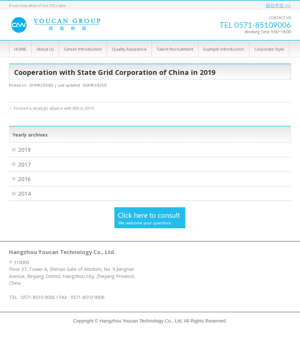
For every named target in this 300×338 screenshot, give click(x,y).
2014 (25, 193)
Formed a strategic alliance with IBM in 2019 (51, 108)
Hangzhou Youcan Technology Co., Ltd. (141, 320)
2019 (25, 149)
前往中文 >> (278, 5)
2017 (25, 164)
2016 (25, 179)
